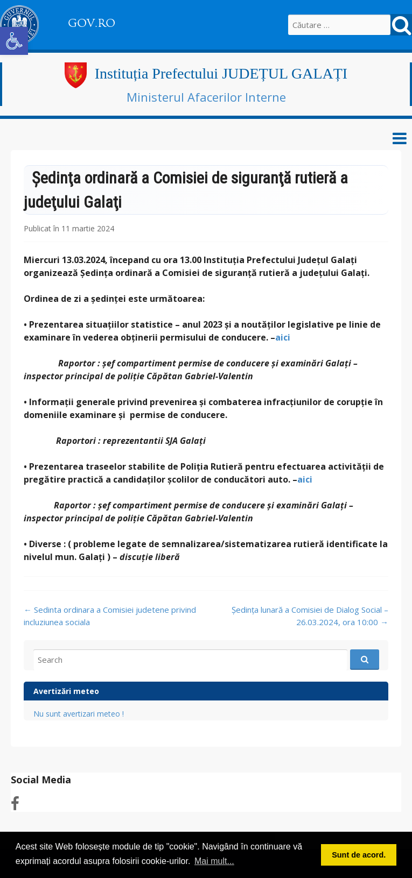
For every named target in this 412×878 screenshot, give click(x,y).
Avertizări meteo (66, 691)
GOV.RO (91, 23)
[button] (14, 41)
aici (282, 337)
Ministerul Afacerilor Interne (206, 97)
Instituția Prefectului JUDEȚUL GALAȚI (221, 73)
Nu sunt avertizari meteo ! (78, 714)
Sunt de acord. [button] (359, 855)
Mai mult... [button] (214, 861)
